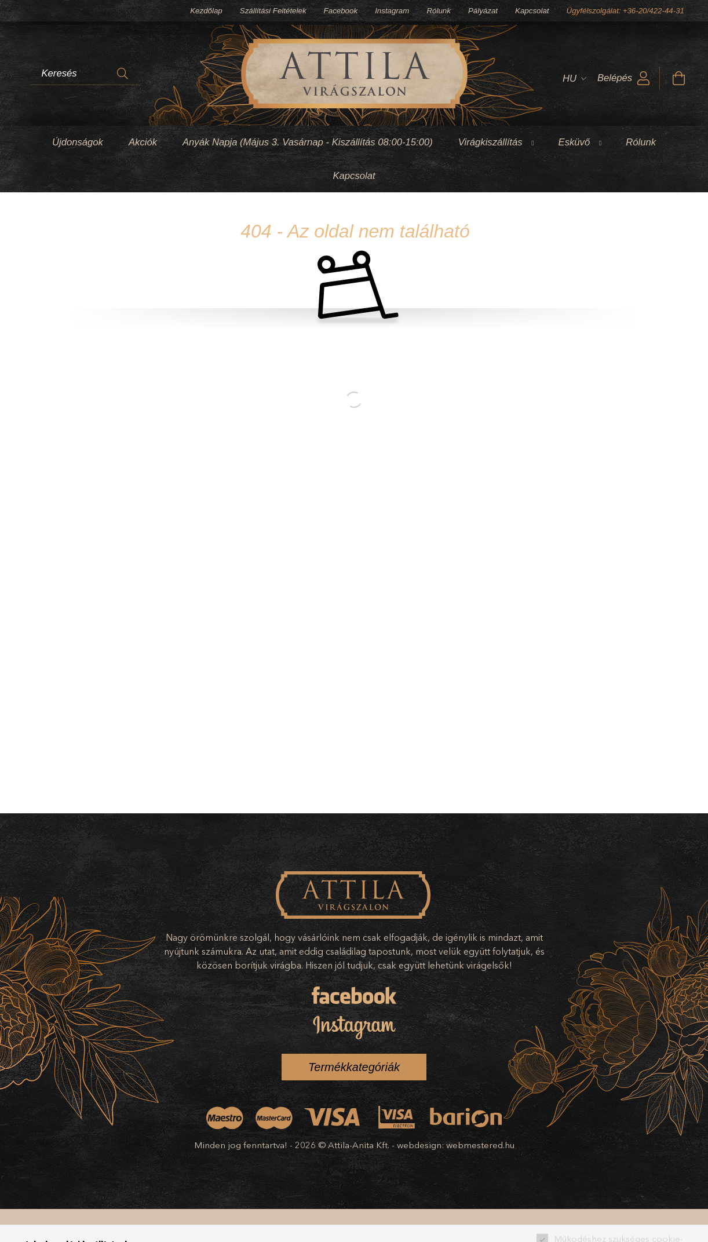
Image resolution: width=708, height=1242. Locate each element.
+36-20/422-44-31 (653, 10)
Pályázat (483, 10)
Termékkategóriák (354, 1067)
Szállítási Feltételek (273, 10)
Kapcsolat (532, 10)
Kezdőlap (206, 10)
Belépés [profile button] (614, 77)
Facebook (341, 10)
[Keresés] (122, 73)
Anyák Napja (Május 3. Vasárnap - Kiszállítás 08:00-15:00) (308, 142)
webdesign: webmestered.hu (455, 1144)
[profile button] (643, 78)
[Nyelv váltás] (571, 78)
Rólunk (438, 10)
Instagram (392, 10)
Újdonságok (77, 142)
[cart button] (678, 78)
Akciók (143, 142)
